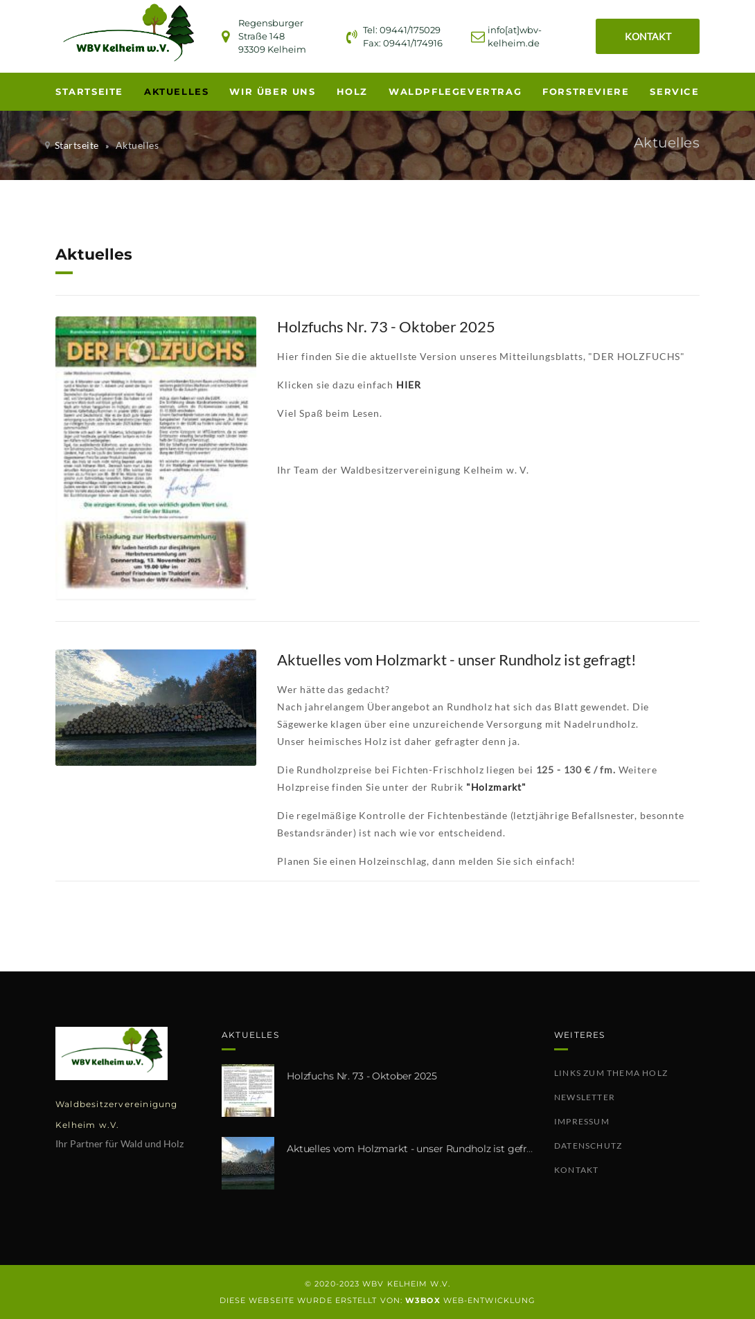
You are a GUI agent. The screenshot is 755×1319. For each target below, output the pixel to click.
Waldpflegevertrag (455, 91)
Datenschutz (588, 1145)
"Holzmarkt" (496, 787)
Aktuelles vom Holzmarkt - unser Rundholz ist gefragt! (416, 1148)
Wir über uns (272, 91)
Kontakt (576, 1170)
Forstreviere (585, 91)
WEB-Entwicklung (470, 1300)
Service (674, 91)
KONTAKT (648, 36)
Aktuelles (176, 91)
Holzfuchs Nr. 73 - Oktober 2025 (362, 1076)
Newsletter (584, 1097)
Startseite (89, 91)
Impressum (582, 1121)
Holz (352, 91)
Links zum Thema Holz (611, 1073)
